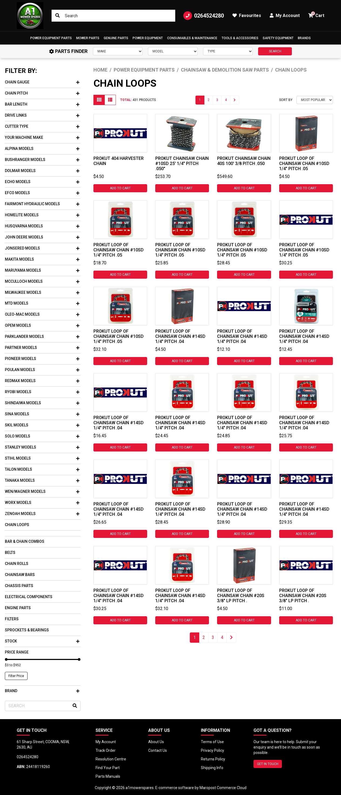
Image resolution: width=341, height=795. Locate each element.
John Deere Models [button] (42, 237)
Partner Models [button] (42, 347)
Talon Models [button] (42, 469)
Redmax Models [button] (42, 381)
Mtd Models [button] (42, 303)
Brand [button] (42, 691)
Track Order (106, 750)
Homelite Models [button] (42, 215)
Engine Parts (18, 608)
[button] (51, 38)
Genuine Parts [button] (116, 38)
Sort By (285, 100)
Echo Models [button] (42, 182)
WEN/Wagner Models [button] (42, 491)
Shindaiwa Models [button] (42, 403)
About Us (156, 742)
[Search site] (57, 16)
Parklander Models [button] (42, 336)
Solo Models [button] (42, 436)
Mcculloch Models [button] (42, 281)
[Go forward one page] (234, 100)
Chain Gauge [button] (42, 82)
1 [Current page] (200, 100)
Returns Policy (213, 759)
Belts (10, 552)
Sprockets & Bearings (27, 630)
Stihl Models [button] (42, 458)
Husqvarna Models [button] (42, 226)
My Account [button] (285, 15)
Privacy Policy (212, 750)
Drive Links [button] (42, 115)
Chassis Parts (19, 586)
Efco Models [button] (42, 193)
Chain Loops (17, 525)
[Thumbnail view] (99, 100)
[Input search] (113, 16)
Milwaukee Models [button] (42, 292)
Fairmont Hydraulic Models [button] (42, 204)
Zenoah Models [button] (42, 513)
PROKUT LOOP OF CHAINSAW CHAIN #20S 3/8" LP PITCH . (240, 595)
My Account (106, 742)
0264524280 (203, 15)
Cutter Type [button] (42, 126)
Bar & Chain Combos (24, 541)
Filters (12, 619)
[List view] (110, 100)
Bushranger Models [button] (42, 159)
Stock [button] (42, 641)
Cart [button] (316, 14)
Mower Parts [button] (87, 38)
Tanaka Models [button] (42, 480)
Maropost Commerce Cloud (223, 788)
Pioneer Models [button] (42, 358)
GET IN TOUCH (267, 764)
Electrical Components (28, 597)
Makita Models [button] (42, 259)
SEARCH (275, 51)
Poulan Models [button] (42, 370)
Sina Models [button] (42, 414)
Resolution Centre (111, 759)
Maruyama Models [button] (42, 270)
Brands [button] (304, 38)
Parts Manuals (108, 776)
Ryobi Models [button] (42, 392)
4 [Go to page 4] (226, 100)
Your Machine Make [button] (42, 137)
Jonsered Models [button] (42, 248)
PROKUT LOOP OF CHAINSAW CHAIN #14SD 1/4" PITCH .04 (180, 336)
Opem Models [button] (42, 325)
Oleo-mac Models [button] (42, 314)
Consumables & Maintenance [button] (192, 38)
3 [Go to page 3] (217, 100)
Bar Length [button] (42, 104)
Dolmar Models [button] (42, 171)
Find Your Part (108, 768)
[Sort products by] (314, 100)
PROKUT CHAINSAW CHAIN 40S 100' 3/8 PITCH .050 (244, 161)
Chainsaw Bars (20, 574)
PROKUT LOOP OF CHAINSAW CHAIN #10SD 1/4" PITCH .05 (304, 163)
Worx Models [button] (42, 502)
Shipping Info (212, 768)
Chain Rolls (16, 563)
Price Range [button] (17, 652)
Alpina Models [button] (42, 148)
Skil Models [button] (42, 425)
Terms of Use (212, 742)
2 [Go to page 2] (209, 100)
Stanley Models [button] (42, 447)
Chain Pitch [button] (42, 93)
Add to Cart (120, 188)
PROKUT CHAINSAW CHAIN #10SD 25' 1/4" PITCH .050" (182, 163)
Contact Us (157, 750)
